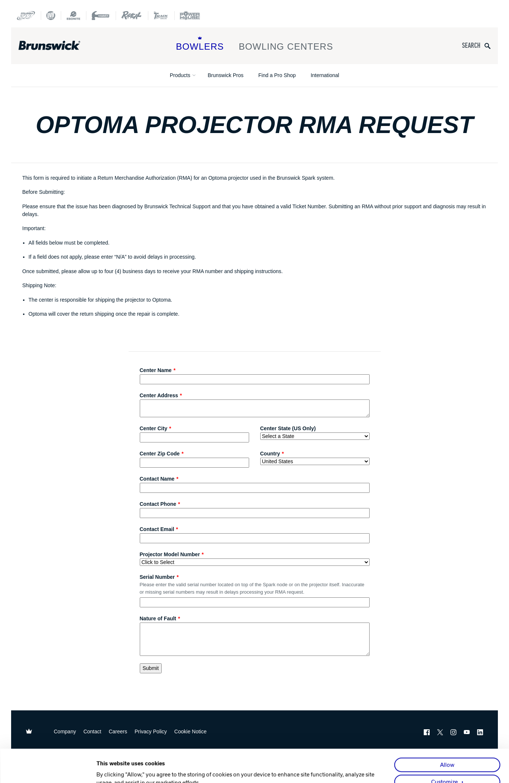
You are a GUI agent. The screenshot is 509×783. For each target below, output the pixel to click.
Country (270, 454)
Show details (112, 769)
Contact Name (157, 479)
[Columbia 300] (26, 15)
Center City (154, 428)
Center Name (156, 370)
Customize (444, 749)
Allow (447, 732)
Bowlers (200, 44)
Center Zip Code (160, 454)
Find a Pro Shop (277, 75)
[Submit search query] (487, 46)
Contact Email (157, 529)
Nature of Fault (158, 618)
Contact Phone (158, 504)
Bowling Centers (286, 44)
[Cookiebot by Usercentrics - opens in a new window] (48, 769)
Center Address (159, 395)
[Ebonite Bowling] (73, 15)
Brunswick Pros (225, 75)
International (325, 75)
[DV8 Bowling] (50, 15)
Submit (151, 668)
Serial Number (157, 577)
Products (180, 75)
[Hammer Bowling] (101, 15)
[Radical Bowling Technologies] (131, 15)
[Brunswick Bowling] (60, 45)
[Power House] (190, 15)
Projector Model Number (170, 554)
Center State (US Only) (288, 428)
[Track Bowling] (161, 15)
